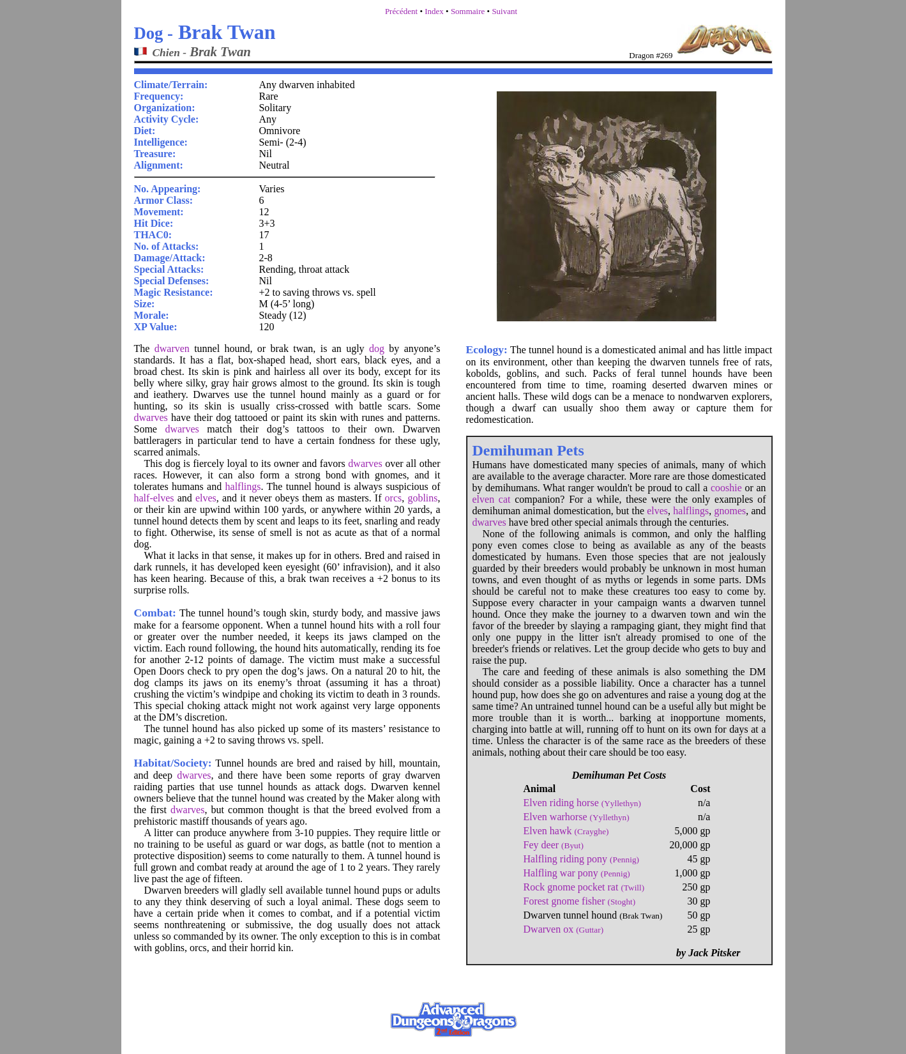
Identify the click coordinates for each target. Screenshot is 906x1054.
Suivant (504, 11)
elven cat (491, 499)
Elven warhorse (577, 816)
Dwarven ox (564, 929)
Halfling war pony (577, 872)
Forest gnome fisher (580, 901)
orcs (393, 498)
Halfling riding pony (581, 858)
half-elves (154, 498)
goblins (422, 498)
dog (376, 348)
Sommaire (468, 11)
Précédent (401, 11)
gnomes (730, 510)
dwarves (151, 417)
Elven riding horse (582, 802)
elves (205, 498)
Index (434, 11)
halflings (243, 486)
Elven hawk (566, 830)
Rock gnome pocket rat (584, 887)
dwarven (172, 348)
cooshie (726, 487)
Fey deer (554, 844)
